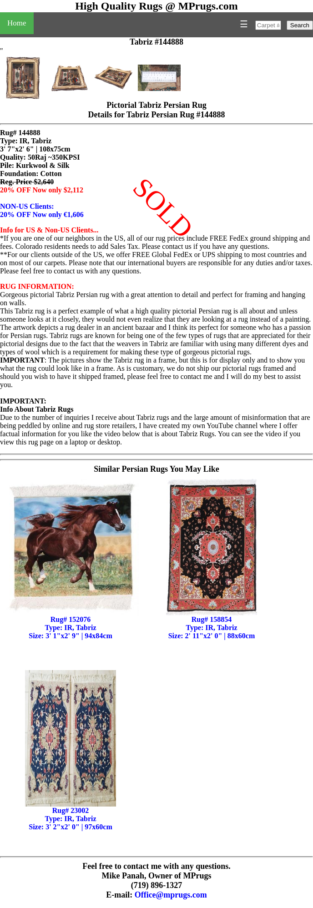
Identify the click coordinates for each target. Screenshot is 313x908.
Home (16, 23)
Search (299, 25)
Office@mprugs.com (171, 894)
